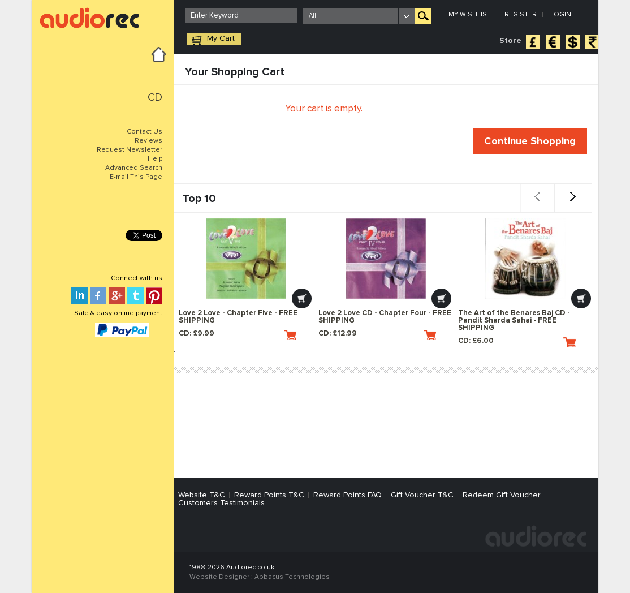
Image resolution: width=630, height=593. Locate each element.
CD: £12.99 (377, 335)
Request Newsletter (129, 150)
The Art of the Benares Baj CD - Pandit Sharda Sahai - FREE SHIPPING (514, 321)
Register (520, 14)
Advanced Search (133, 168)
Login (560, 14)
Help (155, 159)
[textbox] (241, 15)
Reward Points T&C (269, 495)
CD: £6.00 (517, 342)
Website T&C (201, 495)
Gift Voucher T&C (422, 495)
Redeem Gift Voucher (502, 495)
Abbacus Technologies (292, 577)
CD (155, 97)
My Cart (221, 38)
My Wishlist (469, 14)
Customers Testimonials (221, 503)
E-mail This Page (136, 177)
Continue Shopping (530, 141)
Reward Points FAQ (347, 495)
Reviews (148, 140)
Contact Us (144, 131)
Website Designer (219, 577)
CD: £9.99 (237, 335)
